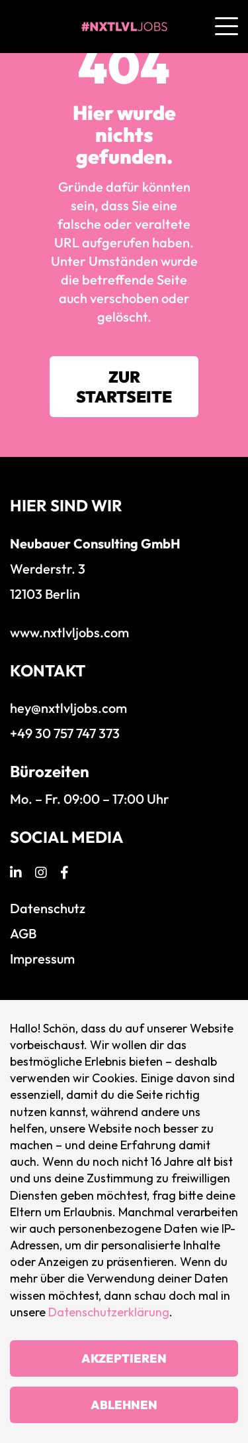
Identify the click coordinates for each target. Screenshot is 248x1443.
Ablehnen (124, 1404)
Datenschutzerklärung (108, 1312)
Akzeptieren (124, 1358)
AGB (23, 933)
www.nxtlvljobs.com (69, 632)
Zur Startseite (124, 387)
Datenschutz (47, 908)
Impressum (42, 958)
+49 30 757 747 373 (65, 733)
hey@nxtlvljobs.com (68, 708)
